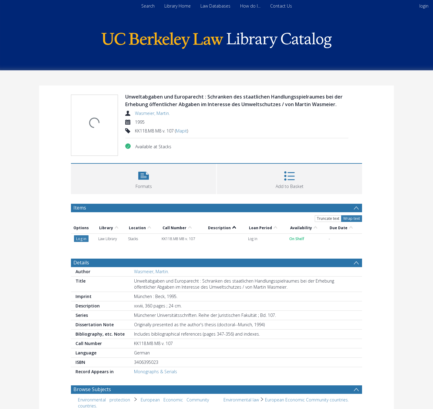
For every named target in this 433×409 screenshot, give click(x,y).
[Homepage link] (216, 39)
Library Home (177, 6)
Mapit (181, 131)
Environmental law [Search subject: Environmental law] (241, 400)
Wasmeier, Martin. (152, 113)
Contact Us (281, 6)
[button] (143, 178)
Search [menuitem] (148, 6)
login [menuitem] (423, 6)
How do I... (250, 6)
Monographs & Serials (155, 371)
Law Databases (215, 6)
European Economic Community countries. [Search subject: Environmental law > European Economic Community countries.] (307, 400)
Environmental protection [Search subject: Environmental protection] (104, 400)
